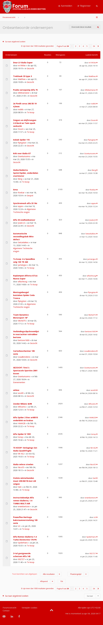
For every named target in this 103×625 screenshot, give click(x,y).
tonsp (20, 437)
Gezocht (30, 68)
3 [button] (79, 46)
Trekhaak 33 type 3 (22, 76)
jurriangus (22, 265)
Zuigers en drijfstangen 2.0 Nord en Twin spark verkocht (24, 123)
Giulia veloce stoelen (23, 464)
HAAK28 (21, 423)
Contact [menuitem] (6, 610)
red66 (20, 109)
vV (19, 526)
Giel (19, 487)
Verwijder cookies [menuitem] (29, 607)
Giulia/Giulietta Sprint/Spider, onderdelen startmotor (25, 173)
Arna (15, 189)
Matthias (22, 79)
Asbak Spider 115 (21, 139)
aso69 (20, 393)
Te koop (30, 112)
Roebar (21, 192)
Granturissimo (24, 156)
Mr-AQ (21, 453)
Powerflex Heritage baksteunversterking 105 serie (25, 520)
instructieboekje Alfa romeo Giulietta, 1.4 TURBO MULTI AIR (23, 500)
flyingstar (22, 142)
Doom (21, 129)
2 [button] (75, 46)
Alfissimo (22, 406)
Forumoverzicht (9, 17)
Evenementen (19, 382)
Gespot (30, 195)
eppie (20, 206)
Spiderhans (23, 542)
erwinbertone (24, 506)
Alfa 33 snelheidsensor (24, 220)
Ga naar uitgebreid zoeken (15, 41)
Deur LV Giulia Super (23, 62)
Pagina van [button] (63, 46)
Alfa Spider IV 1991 (22, 434)
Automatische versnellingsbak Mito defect (23, 236)
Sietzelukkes (23, 242)
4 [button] (83, 46)
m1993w (21, 65)
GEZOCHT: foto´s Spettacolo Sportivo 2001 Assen (25, 370)
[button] (98, 46)
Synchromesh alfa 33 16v (25, 203)
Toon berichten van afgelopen (37, 574)
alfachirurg (22, 281)
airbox (16, 390)
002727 (21, 559)
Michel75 (22, 320)
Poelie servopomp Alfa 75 (25, 90)
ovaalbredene (24, 357)
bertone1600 (23, 340)
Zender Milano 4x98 (22, 404)
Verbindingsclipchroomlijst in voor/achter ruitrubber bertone (26, 334)
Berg (20, 179)
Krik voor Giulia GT (22, 153)
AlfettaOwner (24, 93)
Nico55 (21, 467)
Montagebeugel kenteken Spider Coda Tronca (24, 295)
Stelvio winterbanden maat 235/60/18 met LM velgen (24, 481)
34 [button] (94, 46)
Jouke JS (21, 223)
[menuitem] (65, 6)
